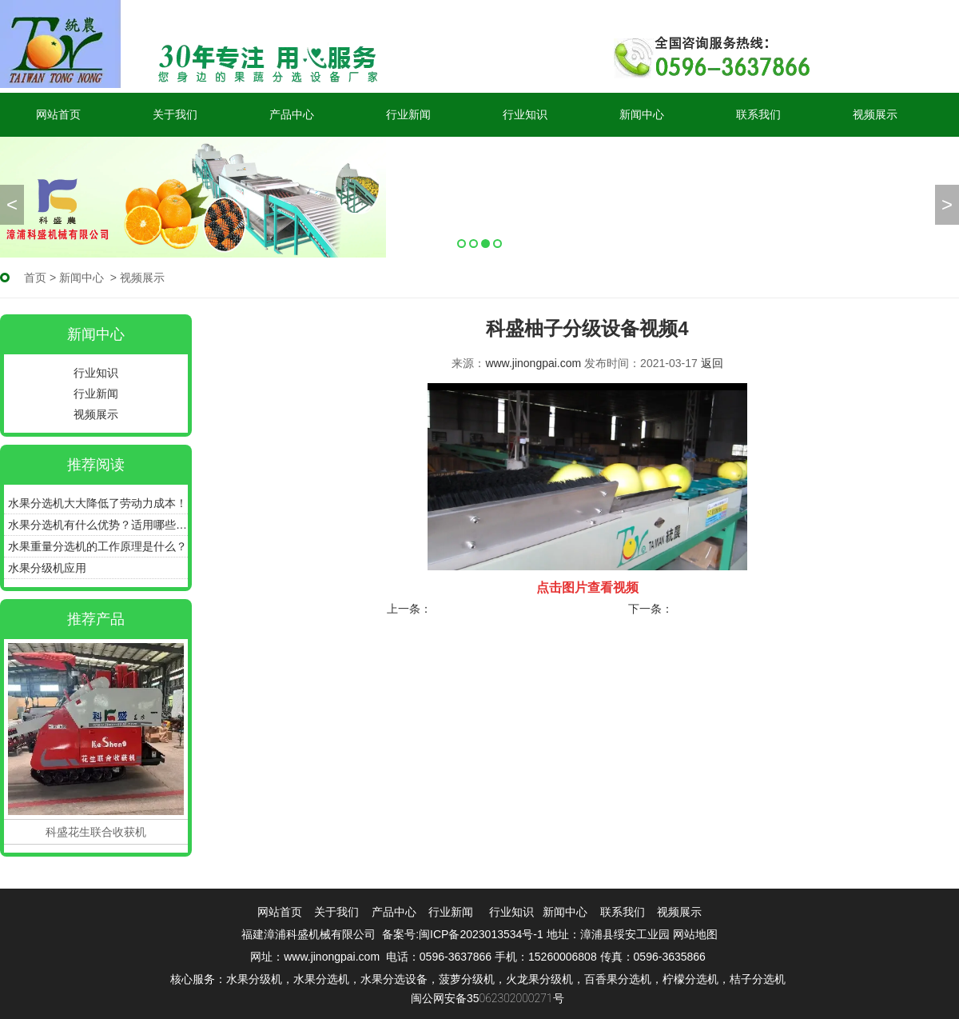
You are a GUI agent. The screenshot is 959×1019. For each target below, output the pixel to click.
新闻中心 (641, 114)
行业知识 (525, 114)
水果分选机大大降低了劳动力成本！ (97, 503)
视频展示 (875, 114)
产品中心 (291, 114)
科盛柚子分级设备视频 (730, 608)
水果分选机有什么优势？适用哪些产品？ (98, 524)
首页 (35, 277)
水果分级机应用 (47, 567)
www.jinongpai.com (533, 363)
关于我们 (175, 114)
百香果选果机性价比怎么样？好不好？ (528, 608)
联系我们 (758, 114)
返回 (712, 363)
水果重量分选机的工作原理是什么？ (97, 546)
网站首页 (58, 114)
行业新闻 (408, 114)
